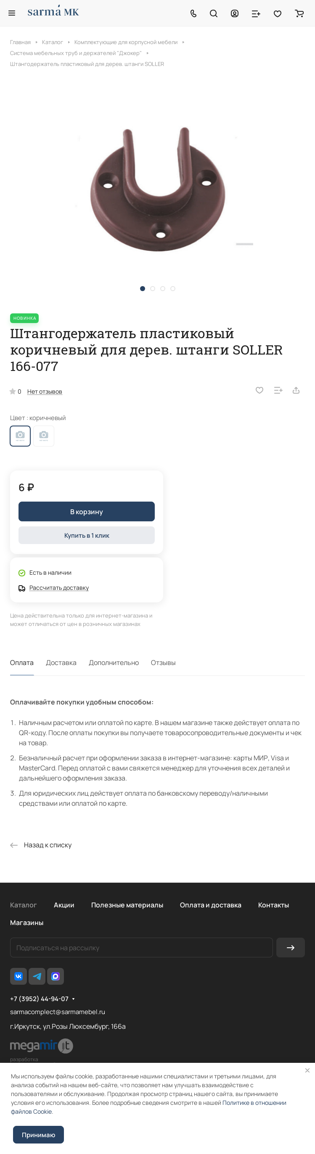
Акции (64, 905)
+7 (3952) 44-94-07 (39, 999)
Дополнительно (114, 662)
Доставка (61, 662)
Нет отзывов (44, 391)
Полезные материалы (127, 905)
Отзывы (163, 662)
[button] (142, 288)
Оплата (22, 662)
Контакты (273, 905)
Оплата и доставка (210, 905)
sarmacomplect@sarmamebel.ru (57, 1011)
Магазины (26, 922)
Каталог (23, 905)
